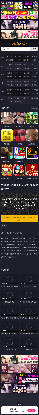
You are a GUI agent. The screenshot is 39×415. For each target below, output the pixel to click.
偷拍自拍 (18, 73)
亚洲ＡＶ (10, 65)
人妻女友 (26, 90)
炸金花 (18, 60)
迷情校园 (10, 93)
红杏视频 (10, 102)
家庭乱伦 (18, 90)
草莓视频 (26, 98)
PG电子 (9, 56)
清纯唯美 (18, 85)
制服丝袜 (10, 77)
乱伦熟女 (26, 77)
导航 (2, 99)
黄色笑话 (26, 93)
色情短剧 (18, 102)
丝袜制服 (18, 68)
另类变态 (35, 77)
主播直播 (26, 68)
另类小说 (18, 93)
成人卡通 (26, 73)
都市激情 (10, 90)
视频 (2, 66)
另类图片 (35, 85)
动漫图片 (35, 81)
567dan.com (19, 43)
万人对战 (26, 56)
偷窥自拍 (10, 81)
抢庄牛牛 (35, 60)
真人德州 (18, 56)
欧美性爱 (35, 73)
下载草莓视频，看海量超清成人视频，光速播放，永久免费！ (19, 218)
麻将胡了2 (9, 60)
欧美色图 (26, 81)
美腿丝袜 (10, 85)
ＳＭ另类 (35, 68)
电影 (2, 74)
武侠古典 (35, 90)
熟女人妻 (10, 68)
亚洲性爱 (10, 73)
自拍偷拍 (18, 65)
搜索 (34, 49)
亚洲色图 (18, 81)
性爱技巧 (35, 93)
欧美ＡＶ (26, 65)
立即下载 (31, 410)
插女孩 (9, 98)
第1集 (4, 226)
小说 (2, 91)
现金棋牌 (26, 60)
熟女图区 (26, 85)
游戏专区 (35, 56)
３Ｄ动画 (35, 65)
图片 (2, 83)
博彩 (2, 58)
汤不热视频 (34, 98)
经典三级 (18, 77)
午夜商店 (18, 98)
